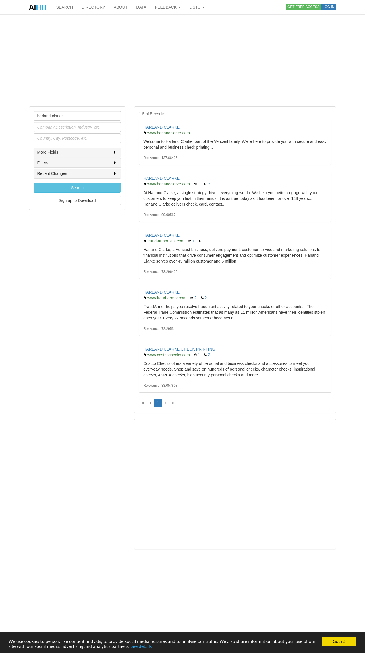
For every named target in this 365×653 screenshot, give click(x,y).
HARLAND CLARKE (161, 127)
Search (77, 187)
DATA (141, 7)
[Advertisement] (182, 60)
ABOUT (121, 7)
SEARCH (64, 7)
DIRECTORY (93, 7)
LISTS (196, 7)
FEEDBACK (168, 7)
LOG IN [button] (329, 7)
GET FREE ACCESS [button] (303, 7)
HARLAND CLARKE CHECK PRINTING (179, 349)
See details (141, 647)
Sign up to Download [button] (77, 200)
